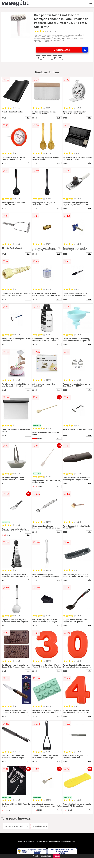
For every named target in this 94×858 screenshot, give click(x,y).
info (28, 118)
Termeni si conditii (26, 841)
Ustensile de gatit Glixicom (16, 826)
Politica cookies (68, 841)
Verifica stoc (71, 50)
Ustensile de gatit (39, 826)
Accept (57, 856)
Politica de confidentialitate (48, 841)
